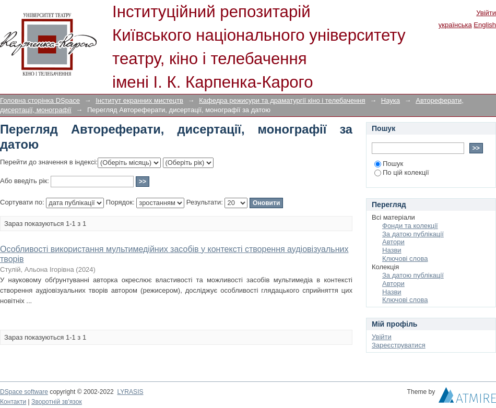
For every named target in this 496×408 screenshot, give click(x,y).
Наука (390, 100)
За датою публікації (413, 234)
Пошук (388, 163)
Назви (391, 250)
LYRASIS (130, 391)
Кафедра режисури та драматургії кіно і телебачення (282, 100)
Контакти (13, 401)
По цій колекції (401, 172)
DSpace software (24, 391)
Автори (393, 242)
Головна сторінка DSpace (40, 100)
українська (455, 25)
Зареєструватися (399, 345)
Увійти (486, 13)
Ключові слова (405, 258)
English (485, 25)
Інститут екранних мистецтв (139, 100)
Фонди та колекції (410, 226)
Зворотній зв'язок (56, 401)
